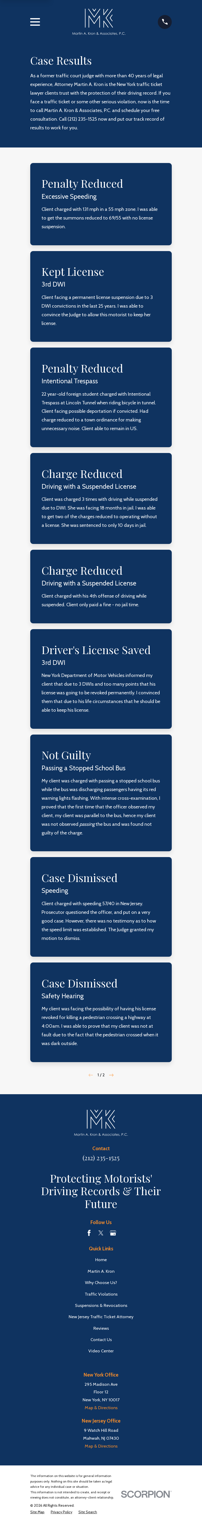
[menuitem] (37, 1512)
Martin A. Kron (101, 1271)
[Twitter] (101, 1233)
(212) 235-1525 (82, 119)
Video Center (101, 1350)
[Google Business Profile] (113, 1233)
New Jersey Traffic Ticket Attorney (101, 1316)
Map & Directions (101, 1407)
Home (101, 1259)
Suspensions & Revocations (101, 1305)
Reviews (101, 1328)
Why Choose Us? (101, 1282)
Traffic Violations (101, 1294)
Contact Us (101, 1339)
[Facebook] (89, 1233)
